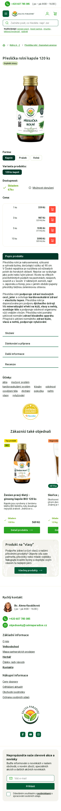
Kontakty (8, 667)
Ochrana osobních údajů (16, 697)
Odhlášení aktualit (13, 686)
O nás (6, 641)
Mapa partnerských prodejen (19, 651)
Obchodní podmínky (14, 692)
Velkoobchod (11, 646)
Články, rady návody (14, 662)
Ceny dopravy (10, 681)
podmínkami (44, 793)
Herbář (7, 657)
